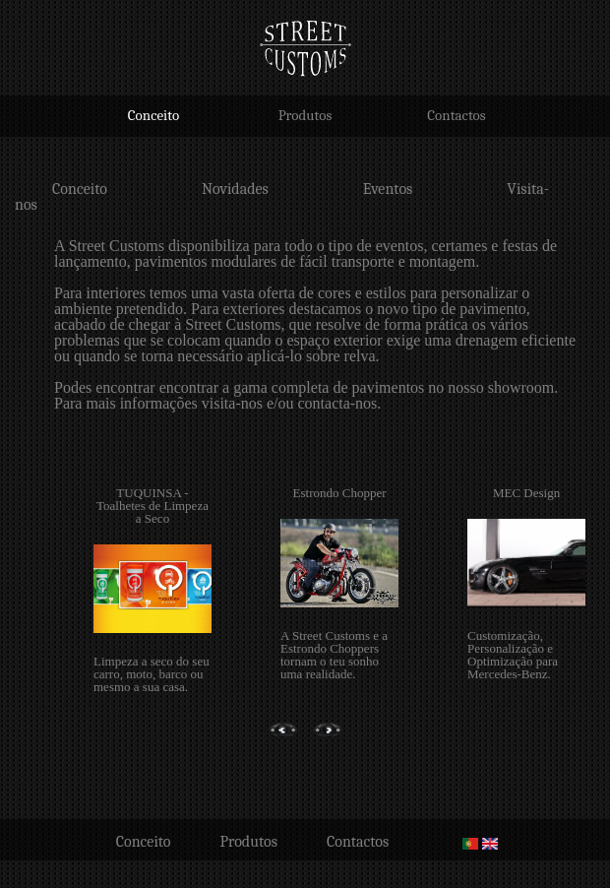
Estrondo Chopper (340, 492)
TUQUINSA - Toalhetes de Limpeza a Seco (152, 505)
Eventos (388, 189)
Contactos (456, 115)
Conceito (153, 115)
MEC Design (526, 492)
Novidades (235, 189)
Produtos (305, 115)
